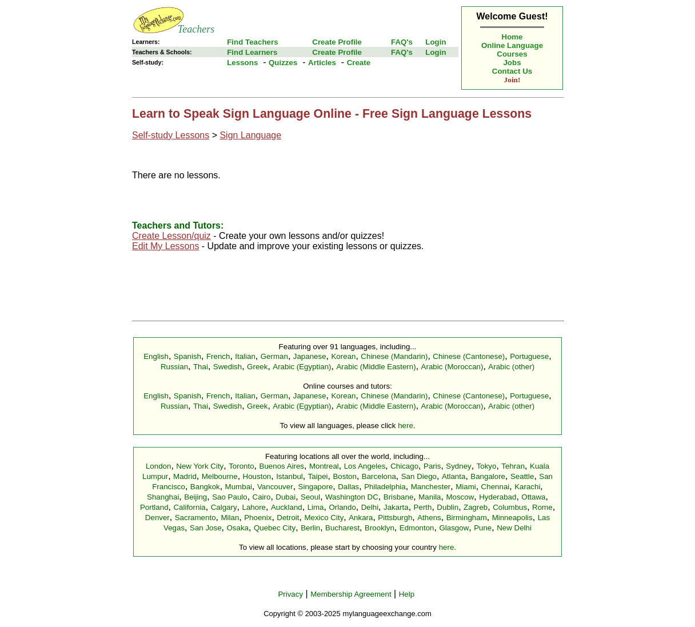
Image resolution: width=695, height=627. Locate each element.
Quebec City (274, 528)
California (189, 507)
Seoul (310, 497)
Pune (483, 528)
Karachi (527, 486)
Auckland (286, 507)
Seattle (522, 476)
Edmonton (417, 528)
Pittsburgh (395, 517)
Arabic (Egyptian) (302, 366)
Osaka (237, 528)
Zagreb (476, 507)
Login (435, 42)
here (405, 425)
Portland (154, 507)
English (156, 356)
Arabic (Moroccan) (452, 366)
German (274, 356)
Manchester (431, 486)
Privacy (290, 594)
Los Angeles (365, 466)
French (218, 356)
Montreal (324, 466)
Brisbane (399, 497)
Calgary (224, 507)
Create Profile (337, 42)
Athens (429, 517)
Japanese (309, 356)
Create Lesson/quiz (171, 236)
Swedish (227, 366)
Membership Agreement (351, 594)
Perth (423, 507)
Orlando (342, 507)
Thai (200, 366)
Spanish (187, 356)
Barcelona (379, 476)
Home (512, 37)
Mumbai (238, 486)
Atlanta (454, 476)
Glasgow (454, 528)
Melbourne (220, 476)
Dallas (348, 486)
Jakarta (396, 507)
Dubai (285, 497)
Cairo (262, 497)
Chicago (404, 466)
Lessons (242, 62)
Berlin (310, 528)
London (158, 466)
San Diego (419, 476)
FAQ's (402, 42)
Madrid (185, 476)
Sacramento (195, 517)
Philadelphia (385, 486)
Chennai (495, 486)
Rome (542, 507)
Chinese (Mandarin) (394, 356)
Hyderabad (497, 497)
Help (406, 594)
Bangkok (205, 486)
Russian (174, 366)
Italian (245, 356)
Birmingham (466, 517)
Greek (257, 366)
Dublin (447, 507)
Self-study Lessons (170, 135)
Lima (315, 507)
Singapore (315, 486)
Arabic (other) (511, 366)
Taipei (318, 476)
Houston (257, 476)
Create (359, 62)
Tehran (513, 466)
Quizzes (283, 62)
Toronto (241, 466)
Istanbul (289, 476)
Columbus (510, 507)
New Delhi (514, 528)
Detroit (288, 517)
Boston (345, 476)
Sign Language (250, 135)
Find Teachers (252, 42)
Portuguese (529, 356)
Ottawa (533, 497)
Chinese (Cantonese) (469, 356)
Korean (343, 356)
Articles (322, 62)
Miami (466, 486)
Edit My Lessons (165, 246)
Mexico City (323, 517)
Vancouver (275, 486)
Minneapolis (512, 517)
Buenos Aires (282, 466)
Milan (230, 517)
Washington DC (351, 497)
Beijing (195, 497)
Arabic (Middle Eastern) (376, 366)
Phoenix (257, 517)
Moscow (460, 497)
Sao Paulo (229, 497)
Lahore (254, 507)
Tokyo (487, 466)
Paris (432, 466)
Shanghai (163, 497)
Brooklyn (379, 528)
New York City (199, 466)
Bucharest (342, 528)
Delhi (369, 507)
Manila (429, 497)
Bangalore (487, 476)
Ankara (361, 517)
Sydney (458, 466)
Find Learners (252, 52)
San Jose (206, 528)
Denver (157, 517)
